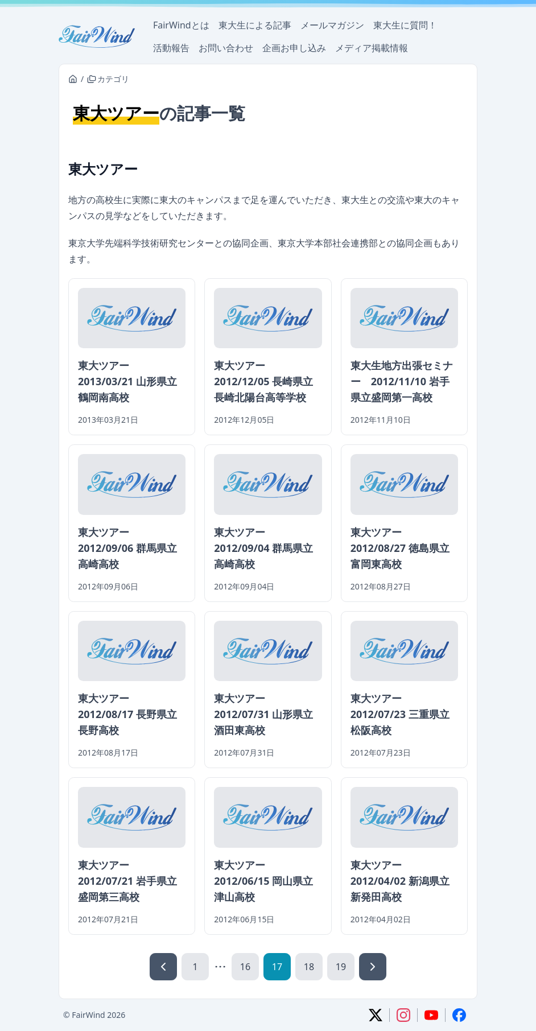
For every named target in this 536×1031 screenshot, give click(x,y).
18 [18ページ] (309, 966)
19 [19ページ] (341, 966)
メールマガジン (332, 25)
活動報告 (171, 48)
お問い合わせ (226, 48)
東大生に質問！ (405, 25)
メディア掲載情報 (371, 48)
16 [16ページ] (245, 966)
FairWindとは (181, 25)
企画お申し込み (294, 48)
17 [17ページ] (277, 966)
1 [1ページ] (194, 966)
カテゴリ (108, 78)
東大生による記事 (254, 25)
